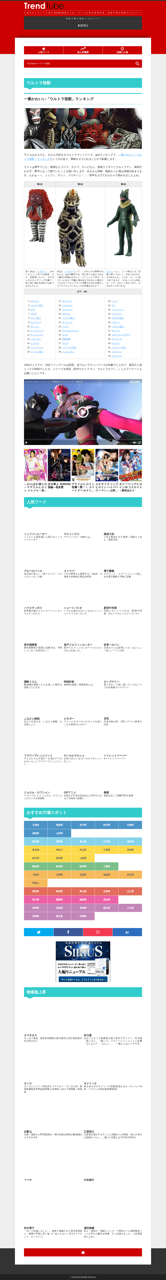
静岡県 (83, 866)
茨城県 (130, 850)
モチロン (66, 314)
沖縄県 (83, 916)
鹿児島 (59, 916)
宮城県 (130, 825)
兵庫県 (59, 874)
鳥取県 (35, 891)
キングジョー (37, 335)
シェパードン (118, 309)
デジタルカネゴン (70, 331)
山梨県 (83, 858)
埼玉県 (83, 850)
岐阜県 (59, 866)
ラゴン (109, 271)
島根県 (59, 891)
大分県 (130, 908)
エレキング (36, 322)
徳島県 (83, 899)
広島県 (106, 891)
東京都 (35, 850)
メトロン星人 (37, 351)
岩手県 (83, 825)
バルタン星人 (37, 305)
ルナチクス (117, 356)
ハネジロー (36, 339)
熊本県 (106, 908)
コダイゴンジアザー (121, 335)
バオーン (116, 322)
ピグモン (41, 271)
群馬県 (59, 858)
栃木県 (35, 858)
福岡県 (35, 908)
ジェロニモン (68, 351)
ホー (114, 305)
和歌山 (35, 883)
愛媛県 (59, 899)
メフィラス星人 (69, 347)
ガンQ (65, 335)
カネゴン (35, 301)
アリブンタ (117, 339)
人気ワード (43, 50)
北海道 (35, 825)
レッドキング (37, 331)
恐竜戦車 (66, 339)
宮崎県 (35, 916)
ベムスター (67, 305)
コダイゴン (117, 351)
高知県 (106, 899)
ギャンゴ (116, 331)
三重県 (106, 866)
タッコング (67, 322)
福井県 (130, 841)
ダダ (33, 309)
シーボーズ (70, 271)
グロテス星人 (118, 318)
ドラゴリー (117, 314)
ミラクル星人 (68, 318)
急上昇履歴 (83, 50)
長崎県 (83, 908)
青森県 (59, 825)
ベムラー (116, 343)
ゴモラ (34, 314)
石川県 (106, 841)
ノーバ (115, 301)
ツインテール (37, 347)
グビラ (65, 343)
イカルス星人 (118, 326)
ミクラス (35, 343)
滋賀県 (106, 874)
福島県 (35, 833)
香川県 (35, 899)
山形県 (59, 833)
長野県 (59, 841)
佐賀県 (59, 908)
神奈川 (59, 850)
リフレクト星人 (119, 347)
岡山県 (83, 891)
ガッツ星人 (36, 318)
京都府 (83, 874)
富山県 (83, 841)
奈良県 (130, 874)
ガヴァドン (67, 301)
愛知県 (35, 866)
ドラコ (65, 326)
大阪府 (35, 874)
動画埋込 (83, 25)
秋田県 (106, 825)
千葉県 (106, 850)
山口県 (130, 891)
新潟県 (35, 841)
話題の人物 (122, 50)
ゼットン (35, 326)
